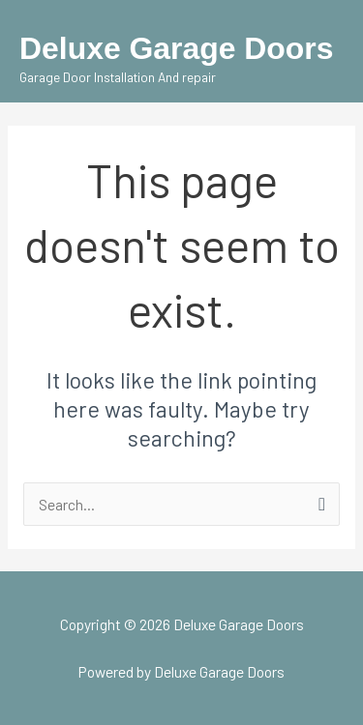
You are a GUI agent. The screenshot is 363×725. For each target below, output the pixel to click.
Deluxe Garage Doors (176, 48)
